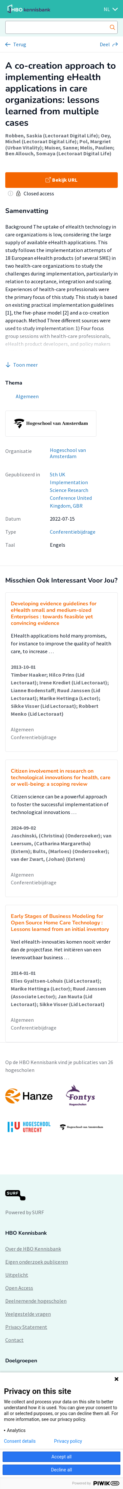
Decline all (61, 1469)
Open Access (19, 1288)
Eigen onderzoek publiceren (36, 1261)
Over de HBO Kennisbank (33, 1248)
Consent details (20, 1441)
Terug (19, 44)
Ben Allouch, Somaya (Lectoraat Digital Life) (58, 153)
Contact (14, 1340)
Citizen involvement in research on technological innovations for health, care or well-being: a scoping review (61, 777)
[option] (61, 1111)
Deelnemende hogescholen (36, 1301)
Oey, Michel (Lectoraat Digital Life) (58, 138)
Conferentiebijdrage (72, 532)
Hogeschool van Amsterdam (68, 453)
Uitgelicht (16, 1274)
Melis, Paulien (96, 147)
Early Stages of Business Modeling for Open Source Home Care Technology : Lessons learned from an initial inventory (60, 923)
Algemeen (22, 729)
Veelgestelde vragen (28, 1314)
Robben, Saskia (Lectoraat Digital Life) (51, 135)
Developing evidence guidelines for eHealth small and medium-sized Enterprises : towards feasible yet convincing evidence (53, 613)
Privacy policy (68, 1441)
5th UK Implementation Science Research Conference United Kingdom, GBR (71, 490)
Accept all (61, 1456)
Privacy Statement (26, 1327)
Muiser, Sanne (61, 147)
